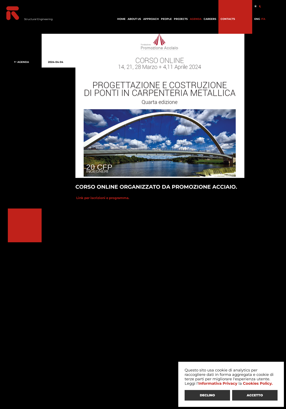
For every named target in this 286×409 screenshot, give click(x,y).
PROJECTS (181, 18)
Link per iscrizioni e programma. (102, 198)
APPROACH (151, 18)
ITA (263, 18)
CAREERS (210, 18)
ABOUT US (134, 18)
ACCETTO (255, 395)
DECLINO (207, 395)
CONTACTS (228, 18)
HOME (121, 18)
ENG (257, 18)
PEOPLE (166, 18)
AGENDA (196, 18)
